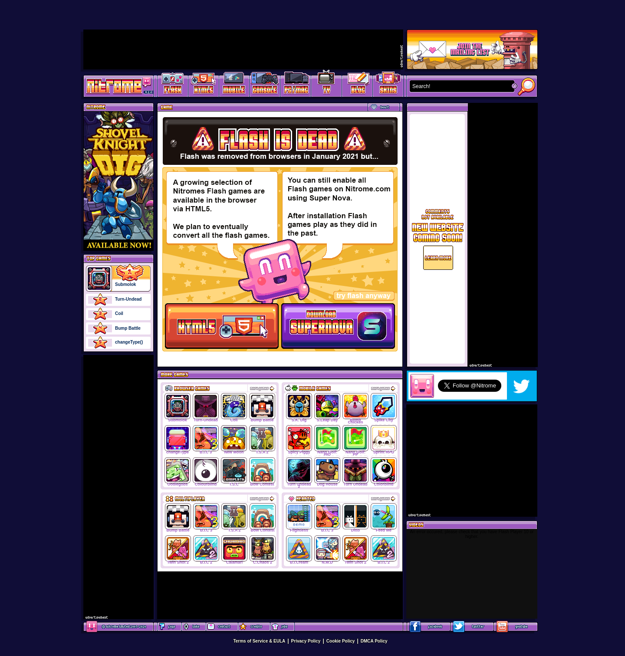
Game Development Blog (357, 84)
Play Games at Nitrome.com (115, 85)
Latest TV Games (326, 84)
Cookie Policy (340, 641)
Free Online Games (173, 84)
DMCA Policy (374, 641)
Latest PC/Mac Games (295, 84)
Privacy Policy (306, 641)
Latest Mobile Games (234, 84)
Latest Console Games (265, 84)
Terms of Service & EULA (259, 641)
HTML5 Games (203, 84)
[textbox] (460, 86)
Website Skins (388, 84)
